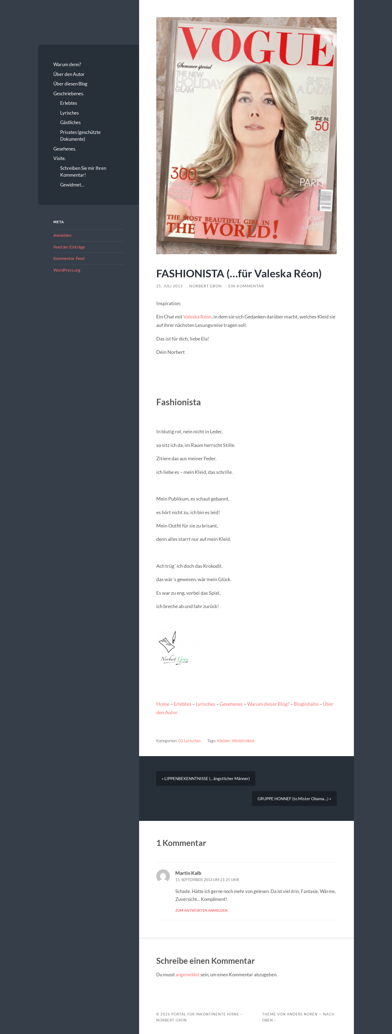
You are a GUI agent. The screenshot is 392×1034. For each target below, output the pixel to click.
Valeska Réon (197, 317)
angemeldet (188, 975)
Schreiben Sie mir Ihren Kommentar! (83, 171)
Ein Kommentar (246, 286)
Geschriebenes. (68, 93)
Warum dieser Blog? (268, 704)
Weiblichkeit (243, 740)
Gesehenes (231, 704)
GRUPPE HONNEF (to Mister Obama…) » (294, 798)
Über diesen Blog (70, 84)
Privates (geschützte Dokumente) (80, 135)
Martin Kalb (188, 873)
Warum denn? (67, 64)
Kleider (223, 740)
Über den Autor (69, 74)
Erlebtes (68, 103)
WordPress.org (66, 270)
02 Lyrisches (189, 740)
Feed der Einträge (69, 246)
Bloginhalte (306, 704)
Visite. (59, 158)
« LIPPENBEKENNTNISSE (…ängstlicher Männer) (206, 778)
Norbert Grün (205, 286)
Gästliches (70, 122)
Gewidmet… (72, 185)
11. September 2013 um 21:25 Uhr (207, 880)
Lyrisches (69, 113)
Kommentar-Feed (68, 258)
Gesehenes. (64, 149)
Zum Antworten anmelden (201, 911)
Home (162, 704)
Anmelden (62, 235)
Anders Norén (302, 1014)
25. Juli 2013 (169, 286)
